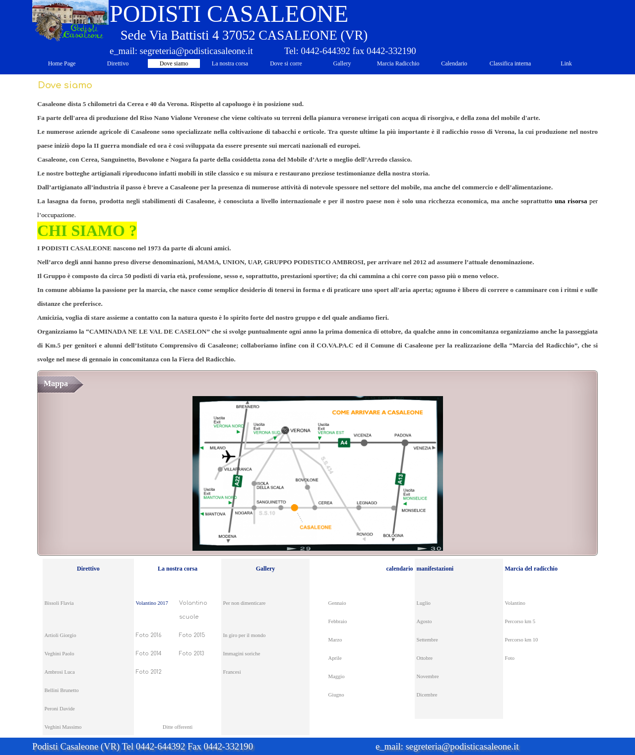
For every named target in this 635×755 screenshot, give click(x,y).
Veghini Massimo (63, 727)
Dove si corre (286, 63)
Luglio (424, 603)
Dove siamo (174, 63)
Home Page (62, 63)
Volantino (515, 603)
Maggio (336, 676)
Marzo (335, 639)
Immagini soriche (241, 653)
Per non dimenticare (244, 603)
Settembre (427, 639)
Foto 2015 (192, 635)
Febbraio (337, 621)
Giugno (336, 694)
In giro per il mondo (244, 635)
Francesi (232, 672)
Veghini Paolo (59, 653)
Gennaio (337, 603)
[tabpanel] (317, 230)
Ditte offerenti (177, 727)
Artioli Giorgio (60, 635)
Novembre (428, 676)
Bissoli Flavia (59, 603)
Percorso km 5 (520, 621)
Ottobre (425, 658)
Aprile (335, 658)
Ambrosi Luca (60, 672)
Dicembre (427, 694)
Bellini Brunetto (62, 690)
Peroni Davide (60, 708)
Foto (510, 658)
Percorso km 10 (521, 639)
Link (566, 63)
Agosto (424, 621)
